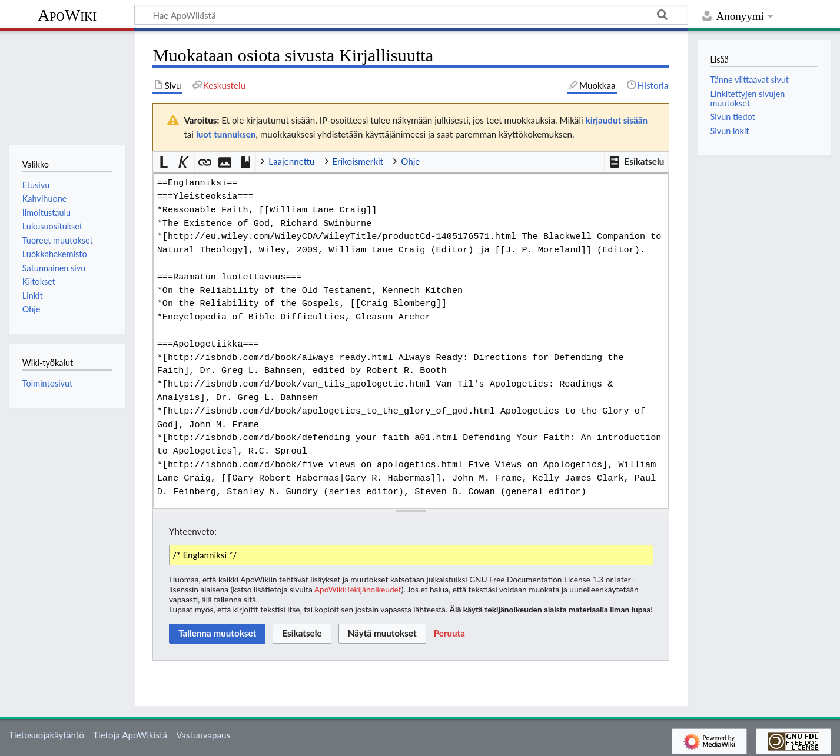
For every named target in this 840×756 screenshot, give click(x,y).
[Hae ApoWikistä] (411, 14)
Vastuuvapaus (203, 735)
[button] (636, 162)
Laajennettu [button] (291, 161)
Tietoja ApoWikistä (130, 735)
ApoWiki (67, 15)
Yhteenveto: (193, 531)
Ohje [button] (410, 161)
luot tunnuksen (226, 134)
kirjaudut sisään (617, 120)
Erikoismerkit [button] (358, 161)
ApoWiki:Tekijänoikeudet (357, 589)
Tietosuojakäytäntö (46, 735)
